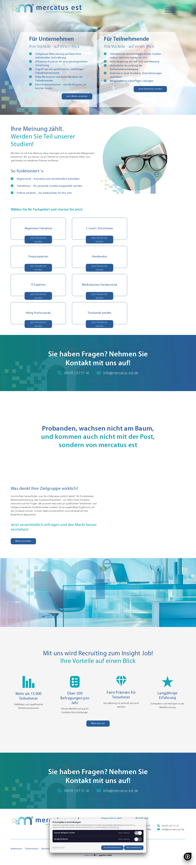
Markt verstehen (23, 541)
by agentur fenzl (59, 847)
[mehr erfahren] (124, 833)
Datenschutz (32, 849)
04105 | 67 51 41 (74, 373)
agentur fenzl (105, 855)
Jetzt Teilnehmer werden (150, 89)
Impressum (16, 849)
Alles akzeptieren (133, 847)
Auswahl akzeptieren (112, 847)
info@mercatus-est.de (117, 373)
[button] (96, 285)
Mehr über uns (98, 723)
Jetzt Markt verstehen (77, 96)
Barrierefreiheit (49, 849)
